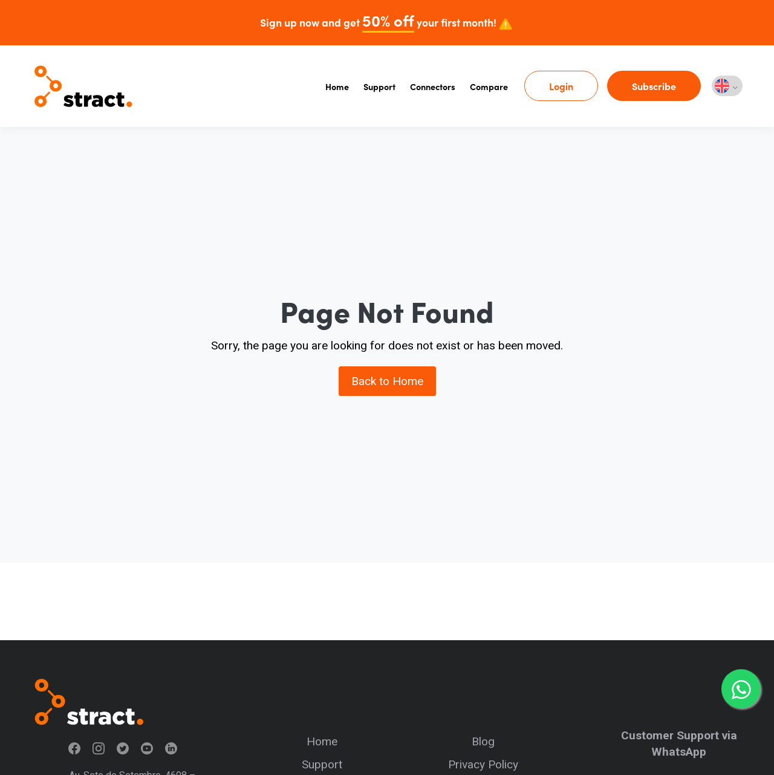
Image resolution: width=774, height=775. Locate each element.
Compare (489, 86)
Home (337, 86)
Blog (483, 741)
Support (379, 86)
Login (561, 85)
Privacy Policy (483, 764)
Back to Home (387, 381)
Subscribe (654, 85)
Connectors (432, 86)
